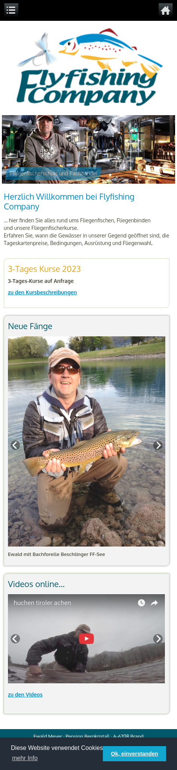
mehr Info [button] (25, 758)
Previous (16, 445)
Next (157, 445)
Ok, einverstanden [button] (134, 754)
